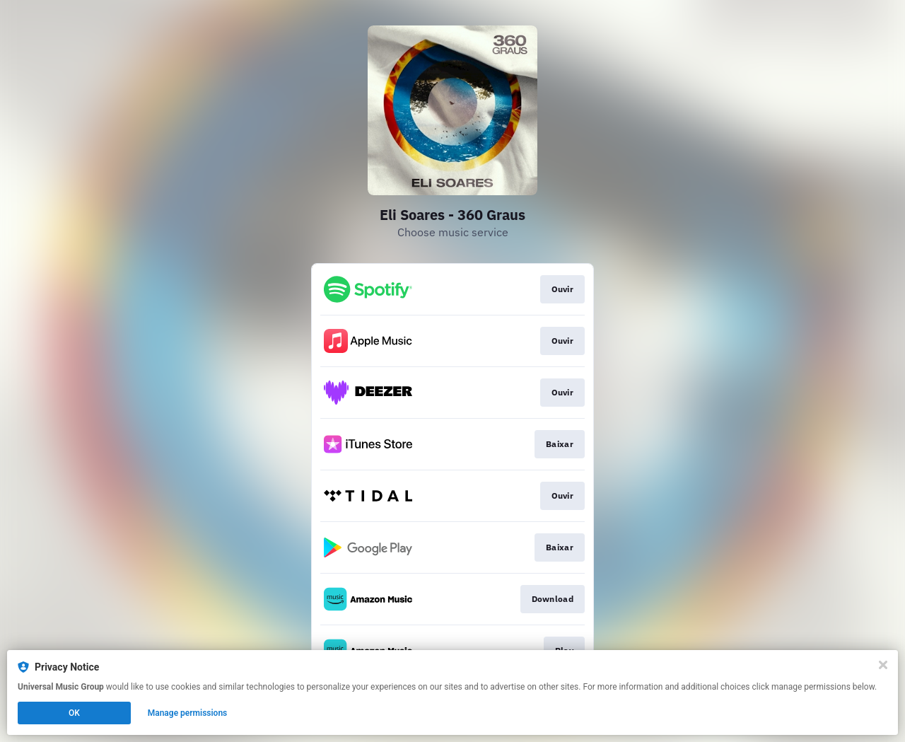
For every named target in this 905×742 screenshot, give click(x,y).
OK (74, 713)
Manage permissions (188, 713)
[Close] (883, 665)
